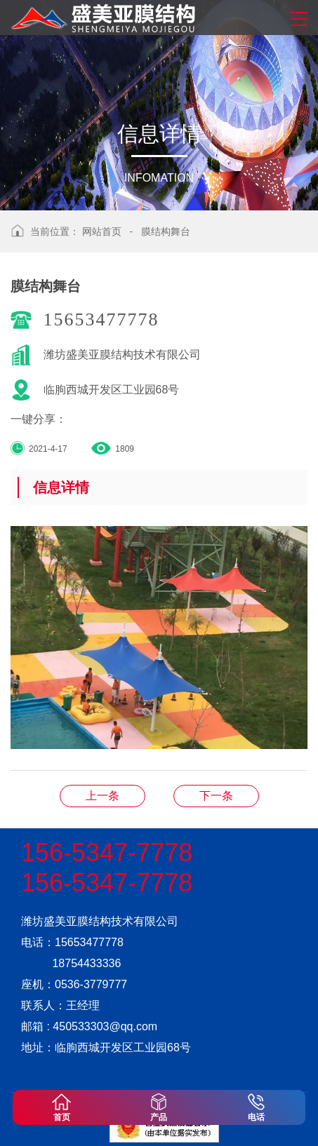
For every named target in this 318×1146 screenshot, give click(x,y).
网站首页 (101, 231)
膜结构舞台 (165, 231)
